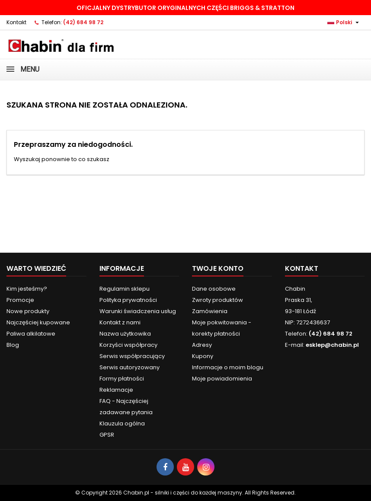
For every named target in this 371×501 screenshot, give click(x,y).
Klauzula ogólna (122, 423)
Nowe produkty (27, 311)
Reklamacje (116, 390)
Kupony (202, 356)
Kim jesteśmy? (26, 289)
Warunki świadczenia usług (137, 311)
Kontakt (16, 22)
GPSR (106, 435)
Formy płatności (121, 378)
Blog (12, 345)
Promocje (20, 300)
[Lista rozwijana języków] (344, 22)
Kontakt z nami (120, 322)
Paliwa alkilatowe (30, 334)
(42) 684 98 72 (83, 22)
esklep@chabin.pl (332, 345)
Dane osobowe (214, 289)
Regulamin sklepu (124, 289)
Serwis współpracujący (132, 356)
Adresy (202, 345)
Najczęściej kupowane (38, 322)
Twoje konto (217, 268)
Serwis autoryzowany (129, 367)
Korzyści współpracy (128, 345)
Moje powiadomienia (222, 378)
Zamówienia (209, 311)
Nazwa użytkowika (125, 334)
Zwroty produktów (217, 300)
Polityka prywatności (128, 300)
